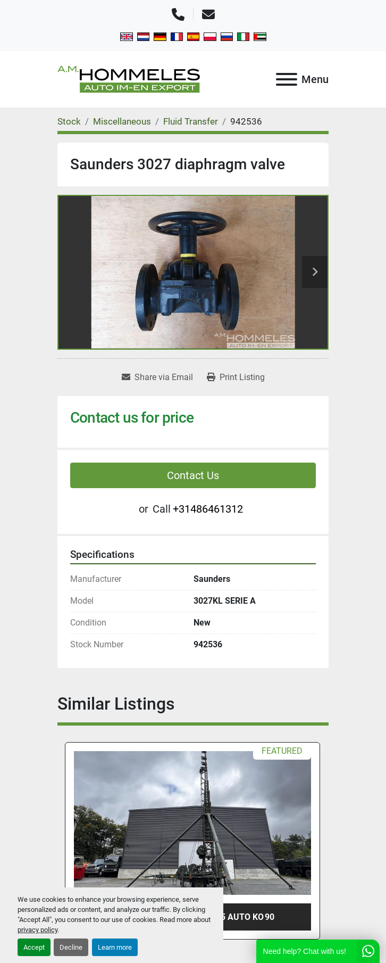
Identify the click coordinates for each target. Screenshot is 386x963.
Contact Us (193, 475)
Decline (71, 947)
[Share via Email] (157, 377)
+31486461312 (208, 509)
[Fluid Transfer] (190, 121)
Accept (34, 947)
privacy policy (37, 930)
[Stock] (69, 121)
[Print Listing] (236, 377)
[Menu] (286, 79)
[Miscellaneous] (122, 121)
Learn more (115, 947)
